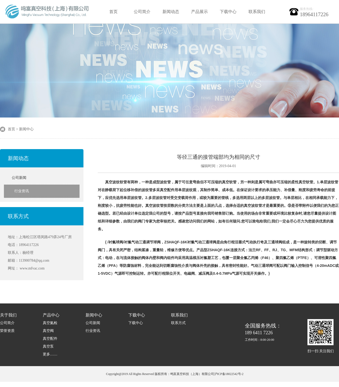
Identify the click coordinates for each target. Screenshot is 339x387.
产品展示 (199, 11)
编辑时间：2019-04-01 (218, 166)
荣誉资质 (7, 331)
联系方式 (18, 216)
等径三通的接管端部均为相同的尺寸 (218, 157)
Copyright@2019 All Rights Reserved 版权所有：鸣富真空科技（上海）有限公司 (160, 374)
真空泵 (48, 346)
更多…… (50, 354)
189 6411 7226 (263, 332)
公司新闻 (19, 178)
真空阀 (48, 331)
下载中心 (228, 11)
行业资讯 (21, 191)
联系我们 (257, 11)
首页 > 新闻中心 (21, 129)
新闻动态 (170, 11)
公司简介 (142, 11)
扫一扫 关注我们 (320, 351)
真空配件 (50, 339)
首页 (113, 11)
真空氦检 (50, 323)
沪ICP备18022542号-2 (229, 374)
